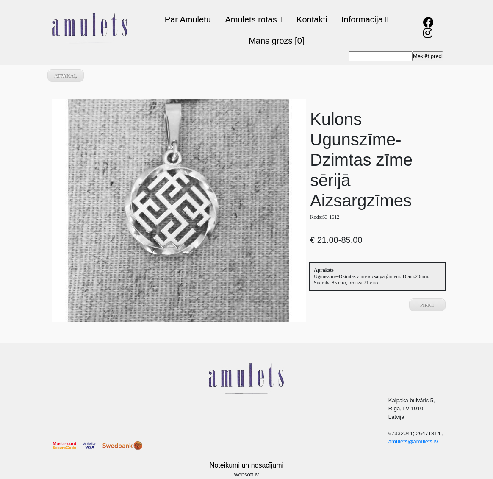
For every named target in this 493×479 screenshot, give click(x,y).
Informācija (364, 19)
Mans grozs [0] (276, 40)
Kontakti (311, 19)
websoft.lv (246, 474)
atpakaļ (65, 76)
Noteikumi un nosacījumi (246, 465)
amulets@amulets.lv (413, 441)
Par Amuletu (188, 19)
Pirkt (427, 305)
